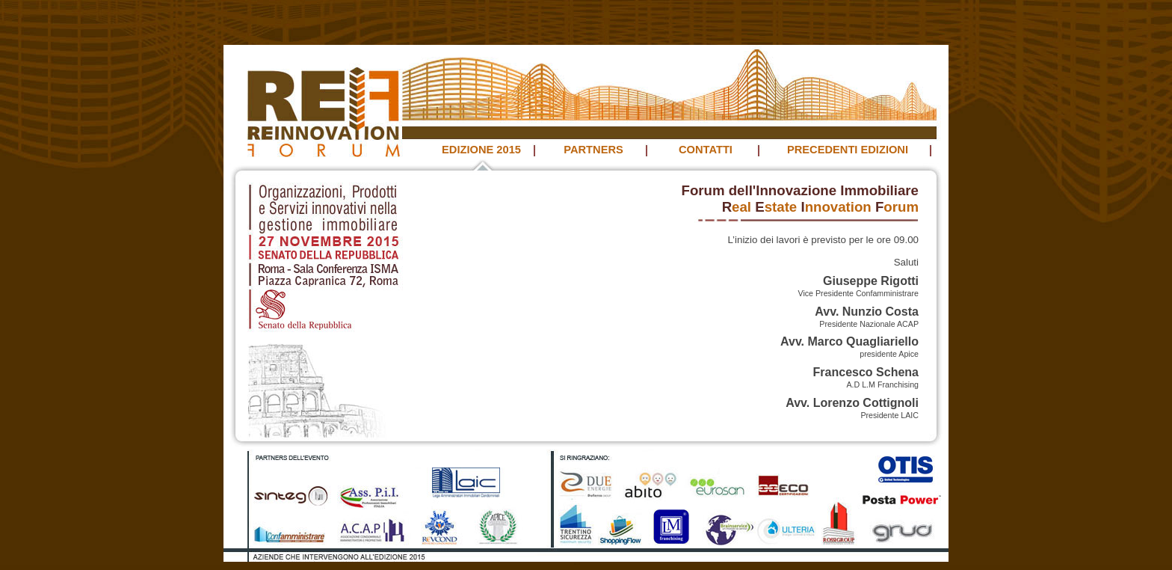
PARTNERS (593, 150)
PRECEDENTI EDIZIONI (847, 150)
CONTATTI (705, 150)
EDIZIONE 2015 (481, 150)
